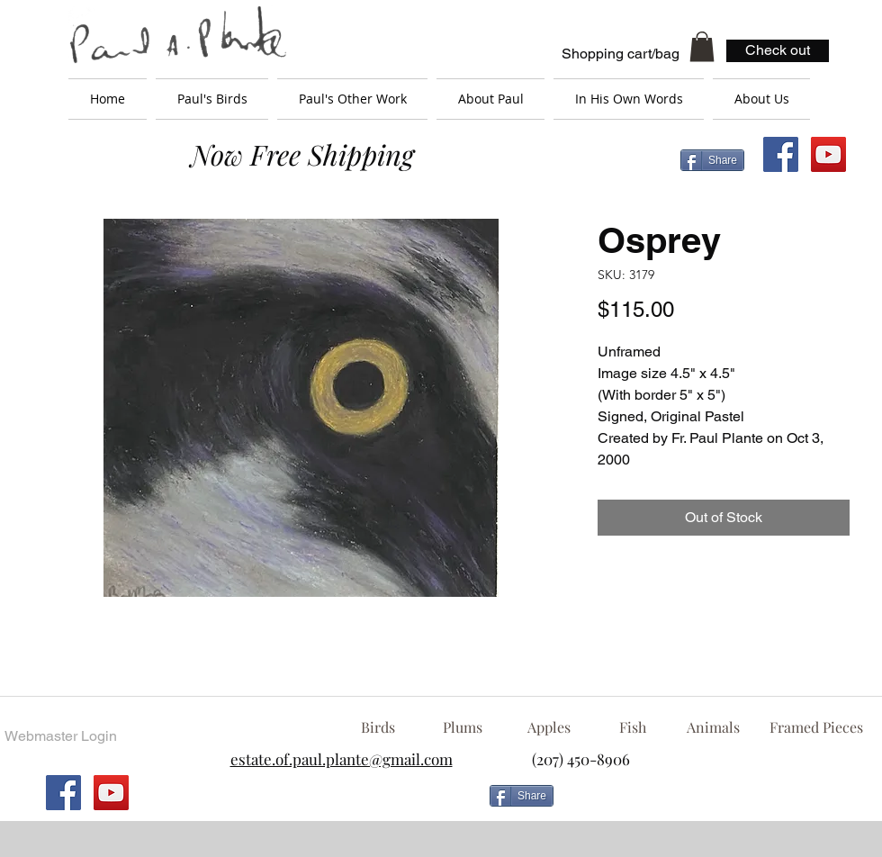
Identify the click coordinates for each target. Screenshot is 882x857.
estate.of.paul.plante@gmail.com (341, 759)
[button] (702, 46)
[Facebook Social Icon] (780, 154)
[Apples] (548, 727)
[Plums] (462, 727)
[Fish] (632, 727)
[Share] (712, 160)
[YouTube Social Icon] (828, 154)
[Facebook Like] (706, 803)
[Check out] (777, 51)
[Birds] (377, 727)
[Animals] (712, 727)
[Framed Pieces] (816, 727)
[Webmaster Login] (60, 736)
